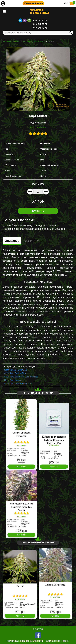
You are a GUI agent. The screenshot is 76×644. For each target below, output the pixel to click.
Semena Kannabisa (11, 41)
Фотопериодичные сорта (33, 41)
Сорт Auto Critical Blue (15, 373)
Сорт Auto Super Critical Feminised (21, 377)
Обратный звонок (33, 3)
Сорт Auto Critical (12, 380)
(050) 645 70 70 (40, 20)
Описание (12, 240)
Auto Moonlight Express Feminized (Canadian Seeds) (21, 507)
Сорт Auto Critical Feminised (18, 383)
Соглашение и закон (57, 641)
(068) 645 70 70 (40, 28)
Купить (38, 211)
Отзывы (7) (31, 241)
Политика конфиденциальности (25, 641)
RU (65, 3)
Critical (20, 586)
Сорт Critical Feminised (15, 370)
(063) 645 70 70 (40, 24)
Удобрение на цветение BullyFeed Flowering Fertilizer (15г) (54, 440)
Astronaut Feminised (55, 585)
